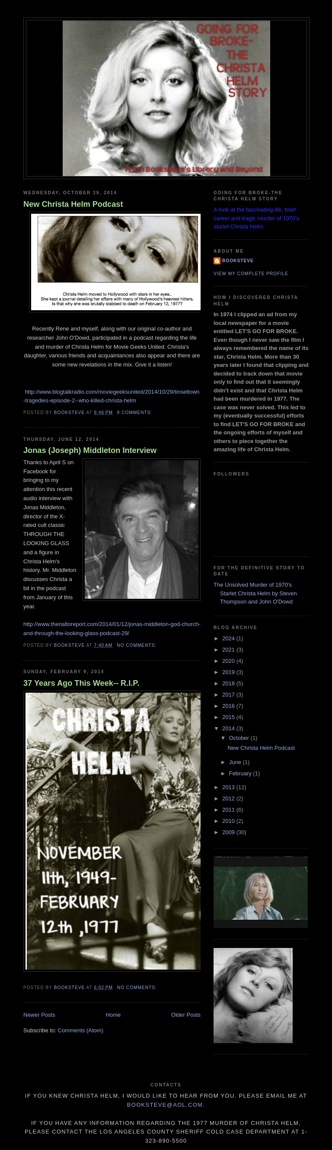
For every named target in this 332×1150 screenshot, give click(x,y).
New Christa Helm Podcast (73, 204)
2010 (229, 821)
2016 (229, 706)
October (240, 738)
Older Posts (186, 1015)
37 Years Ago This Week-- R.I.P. (81, 683)
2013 (229, 787)
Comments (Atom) (80, 1030)
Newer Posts (39, 1015)
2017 (229, 694)
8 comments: (135, 412)
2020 (229, 661)
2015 (229, 717)
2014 (229, 728)
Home (113, 1015)
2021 (229, 649)
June (236, 762)
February (241, 773)
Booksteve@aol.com (165, 1105)
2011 (229, 809)
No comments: (137, 645)
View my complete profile (251, 273)
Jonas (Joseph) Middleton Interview (89, 450)
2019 (229, 672)
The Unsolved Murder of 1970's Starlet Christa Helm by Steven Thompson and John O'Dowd (255, 593)
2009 (229, 832)
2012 (229, 798)
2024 (229, 638)
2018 (229, 683)
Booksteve (238, 260)
